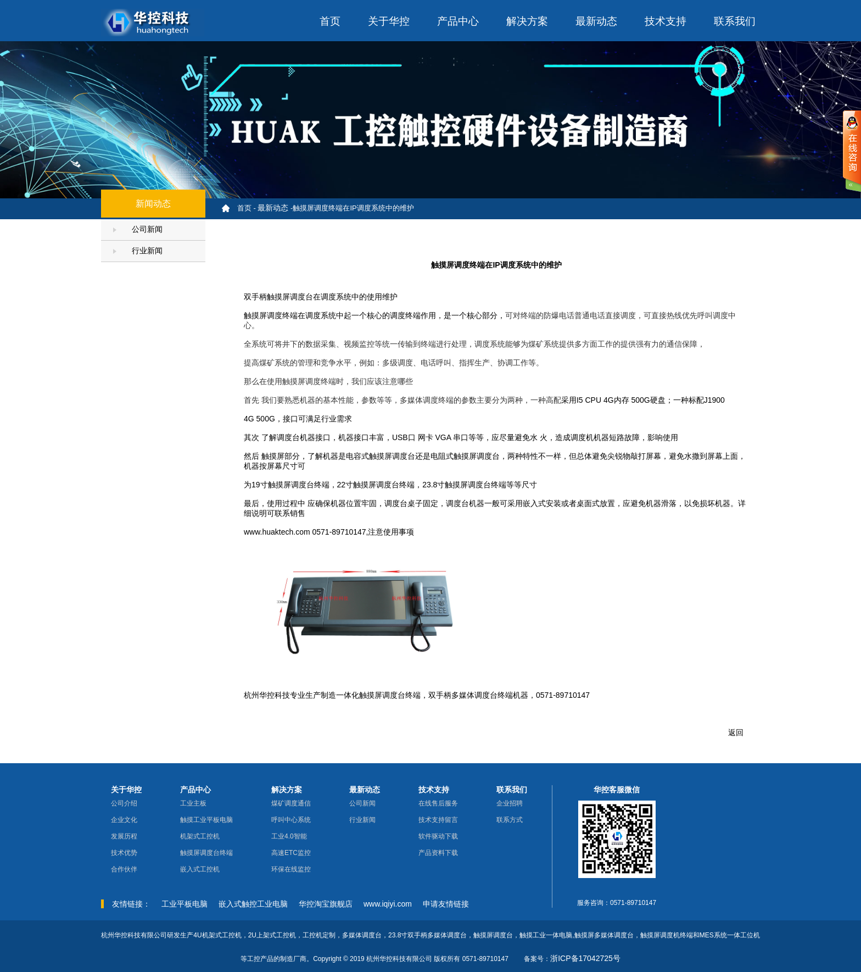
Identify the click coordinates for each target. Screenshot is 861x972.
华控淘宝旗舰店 (326, 903)
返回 (735, 732)
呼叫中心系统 (291, 820)
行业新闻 (138, 250)
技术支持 (665, 21)
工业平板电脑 (184, 903)
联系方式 (509, 820)
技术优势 (124, 853)
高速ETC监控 (291, 853)
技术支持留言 (438, 820)
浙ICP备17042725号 (585, 958)
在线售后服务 (438, 803)
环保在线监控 (291, 869)
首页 (330, 21)
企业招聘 (509, 803)
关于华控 (389, 21)
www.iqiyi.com (388, 903)
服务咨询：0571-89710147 (616, 903)
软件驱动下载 (438, 836)
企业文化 (124, 820)
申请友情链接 (446, 903)
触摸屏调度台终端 (206, 853)
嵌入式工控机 (200, 869)
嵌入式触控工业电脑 (253, 903)
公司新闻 (138, 229)
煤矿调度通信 (291, 803)
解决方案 (527, 21)
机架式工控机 (200, 836)
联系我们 (735, 21)
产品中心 (458, 21)
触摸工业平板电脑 (206, 820)
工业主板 (193, 803)
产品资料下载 (438, 853)
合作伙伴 (124, 869)
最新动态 (596, 21)
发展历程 (124, 836)
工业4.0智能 (289, 836)
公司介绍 (124, 803)
